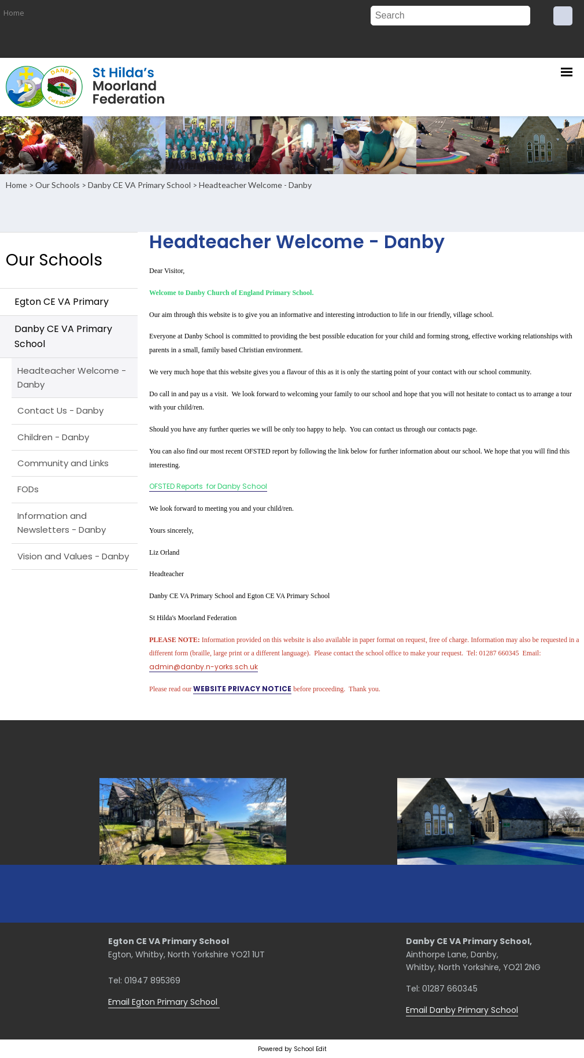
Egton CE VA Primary (61, 301)
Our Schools (57, 185)
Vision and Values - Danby (73, 556)
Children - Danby (53, 437)
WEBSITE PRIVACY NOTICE (242, 689)
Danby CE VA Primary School (139, 185)
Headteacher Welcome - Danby (255, 185)
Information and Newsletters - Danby (61, 523)
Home (13, 13)
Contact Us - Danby (60, 410)
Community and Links (63, 463)
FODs (28, 489)
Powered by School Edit (292, 1049)
